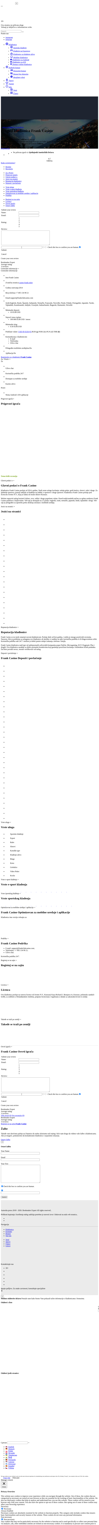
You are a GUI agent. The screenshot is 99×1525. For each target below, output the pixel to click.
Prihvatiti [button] (16, 1487)
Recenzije (9, 169)
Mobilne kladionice (19, 58)
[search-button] (2, 6)
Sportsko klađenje (18, 48)
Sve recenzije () (18, 1121)
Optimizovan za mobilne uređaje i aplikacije (22, 193)
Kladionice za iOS (18, 62)
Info (9, 87)
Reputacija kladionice (14, 181)
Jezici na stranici (12, 179)
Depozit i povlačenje (13, 183)
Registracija (5, 148)
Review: (4, 229)
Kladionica (10, 1239)
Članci (14, 94)
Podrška (9, 195)
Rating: (4, 222)
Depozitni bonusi (18, 71)
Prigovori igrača (11, 175)
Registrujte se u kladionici (16, 360)
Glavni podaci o (11, 177)
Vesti (13, 90)
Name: (3, 212)
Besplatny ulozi (17, 77)
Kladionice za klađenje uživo (22, 54)
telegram (9, 40)
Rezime (8, 167)
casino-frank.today (26, 285)
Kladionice (11, 45)
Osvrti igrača (10, 203)
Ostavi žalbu (10, 206)
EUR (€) (28, 334)
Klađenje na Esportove (20, 51)
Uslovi (8, 1255)
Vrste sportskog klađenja (15, 191)
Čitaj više (6, 1487)
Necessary (7, 1518)
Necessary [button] (5, 1515)
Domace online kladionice (21, 64)
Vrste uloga (10, 187)
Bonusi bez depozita (19, 74)
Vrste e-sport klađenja (14, 189)
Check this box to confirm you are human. (62, 250)
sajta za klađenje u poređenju (13, 127)
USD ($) (21, 334)
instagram (9, 37)
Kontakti (9, 1241)
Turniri (10, 84)
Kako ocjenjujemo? (8, 163)
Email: (3, 215)
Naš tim (8, 1245)
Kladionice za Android (19, 60)
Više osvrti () (6, 1121)
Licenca (8, 201)
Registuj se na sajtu (13, 199)
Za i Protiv (9, 173)
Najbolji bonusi (13, 68)
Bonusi (8, 1243)
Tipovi (10, 81)
